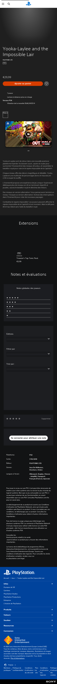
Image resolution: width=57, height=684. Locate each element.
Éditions (9, 334)
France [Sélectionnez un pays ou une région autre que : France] (10, 665)
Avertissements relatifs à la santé (18, 537)
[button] (28, 134)
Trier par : (10, 364)
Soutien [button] (28, 620)
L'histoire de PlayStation (12, 603)
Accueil (6, 578)
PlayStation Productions (12, 597)
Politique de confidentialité (18, 669)
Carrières (7, 590)
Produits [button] (28, 609)
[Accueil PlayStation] (28, 3)
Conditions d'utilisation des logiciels (44, 671)
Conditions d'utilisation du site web (29, 670)
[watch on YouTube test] (45, 144)
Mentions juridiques (7, 669)
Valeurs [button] (28, 615)
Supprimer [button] (46, 418)
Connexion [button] (28, 631)
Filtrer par (10, 349)
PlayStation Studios (11, 594)
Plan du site (36, 670)
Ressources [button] (28, 625)
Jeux (13, 578)
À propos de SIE (9, 587)
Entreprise (7, 600)
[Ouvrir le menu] (3, 4)
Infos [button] (28, 583)
